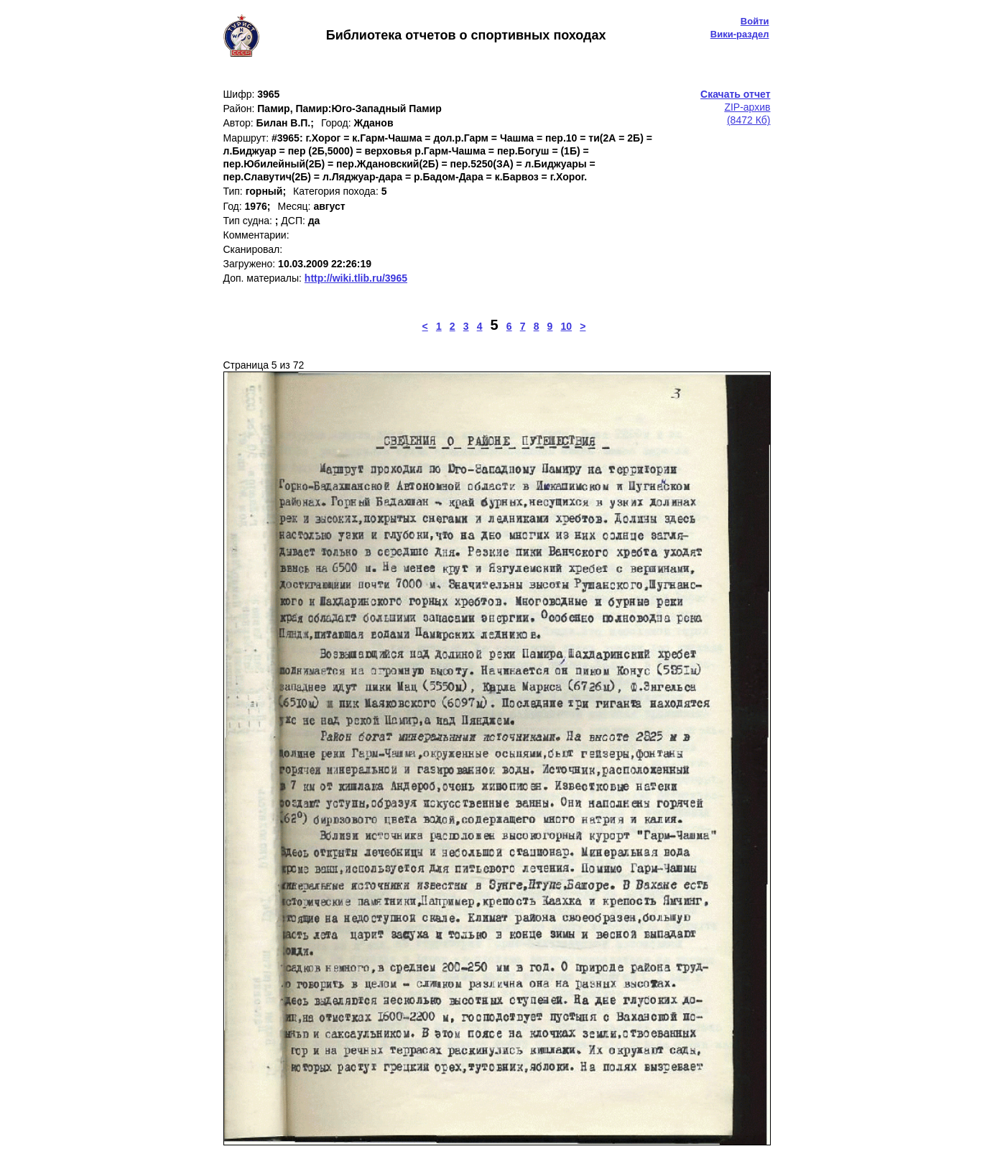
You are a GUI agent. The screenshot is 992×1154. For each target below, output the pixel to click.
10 (567, 326)
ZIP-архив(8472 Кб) (735, 107)
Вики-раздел (739, 34)
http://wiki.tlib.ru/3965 (356, 278)
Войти (755, 21)
